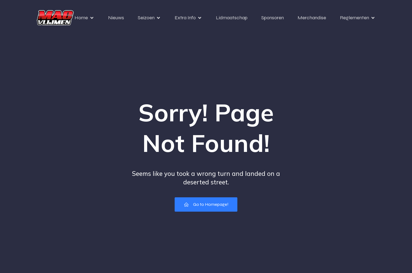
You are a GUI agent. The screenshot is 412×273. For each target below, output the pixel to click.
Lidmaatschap (232, 18)
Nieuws (116, 18)
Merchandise (312, 18)
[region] (71, 220)
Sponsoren (272, 18)
